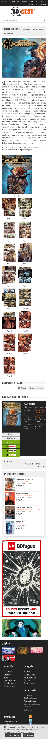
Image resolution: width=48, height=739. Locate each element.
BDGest (5, 1)
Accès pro (39, 1)
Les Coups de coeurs (16, 474)
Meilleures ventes (10, 686)
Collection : (27, 424)
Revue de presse (29, 683)
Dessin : (26, 415)
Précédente (8, 461)
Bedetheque (15, 1)
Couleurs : (27, 417)
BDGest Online (27, 1)
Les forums (28, 695)
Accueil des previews (32, 463)
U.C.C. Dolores (12, 29)
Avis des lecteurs (30, 701)
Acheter (11, 442)
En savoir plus (13, 735)
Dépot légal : (28, 419)
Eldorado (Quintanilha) (24, 479)
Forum (22, 388)
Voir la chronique (36, 388)
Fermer (28, 735)
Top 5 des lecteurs (30, 698)
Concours (27, 707)
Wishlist (11, 438)
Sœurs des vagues (22, 493)
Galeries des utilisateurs (32, 704)
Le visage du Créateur (24, 507)
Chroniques (8, 671)
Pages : (25, 429)
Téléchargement (30, 677)
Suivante (40, 466)
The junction (20, 522)
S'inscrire (28, 4)
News (6, 677)
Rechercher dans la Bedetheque (10, 723)
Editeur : (26, 422)
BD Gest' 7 (27, 671)
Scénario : (26, 410)
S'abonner (27, 680)
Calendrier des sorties (11, 683)
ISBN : (25, 426)
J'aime (11, 434)
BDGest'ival (28, 710)
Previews (7, 674)
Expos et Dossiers (10, 680)
